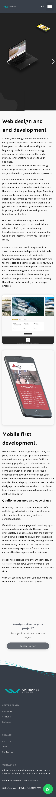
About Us (6, 741)
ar (42, 6)
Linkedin (6, 722)
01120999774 (32, 780)
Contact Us (7, 752)
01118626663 (16, 780)
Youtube (6, 717)
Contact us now (28, 666)
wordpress (8, 563)
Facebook (7, 711)
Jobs (4, 747)
